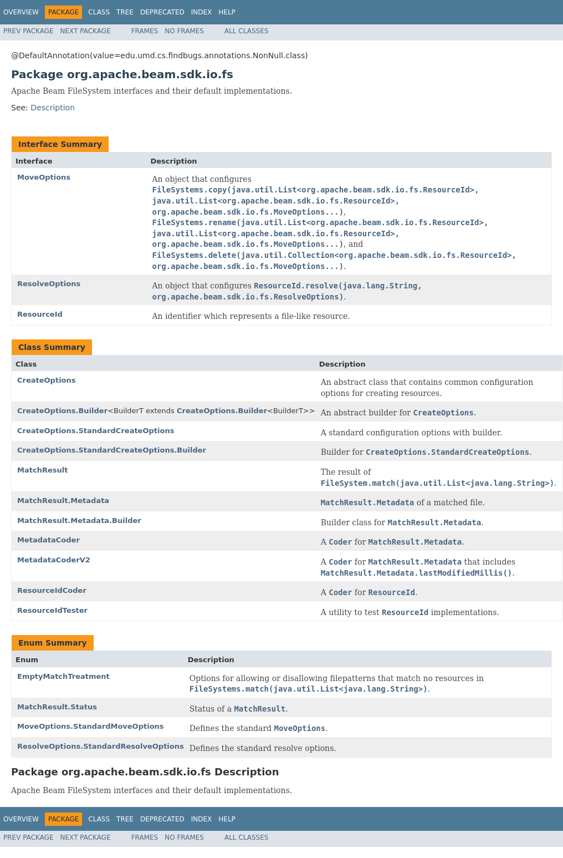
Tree (125, 12)
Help (227, 12)
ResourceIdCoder (51, 590)
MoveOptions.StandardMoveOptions (90, 726)
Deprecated (162, 12)
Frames (144, 31)
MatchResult (42, 470)
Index (201, 12)
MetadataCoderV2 (53, 560)
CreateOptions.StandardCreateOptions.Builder (111, 450)
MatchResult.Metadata (63, 500)
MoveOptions (43, 177)
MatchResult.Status (57, 707)
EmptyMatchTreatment (63, 676)
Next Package (85, 31)
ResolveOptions (48, 284)
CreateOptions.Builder (62, 411)
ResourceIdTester (52, 610)
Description (52, 107)
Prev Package (28, 31)
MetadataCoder (48, 540)
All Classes (246, 31)
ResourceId (40, 314)
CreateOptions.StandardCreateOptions (95, 431)
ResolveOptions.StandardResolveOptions (100, 746)
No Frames (184, 31)
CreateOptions (46, 380)
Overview (21, 12)
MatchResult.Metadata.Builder (79, 520)
